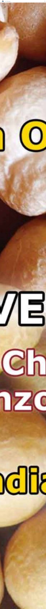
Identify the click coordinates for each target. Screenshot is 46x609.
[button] (45, 1)
